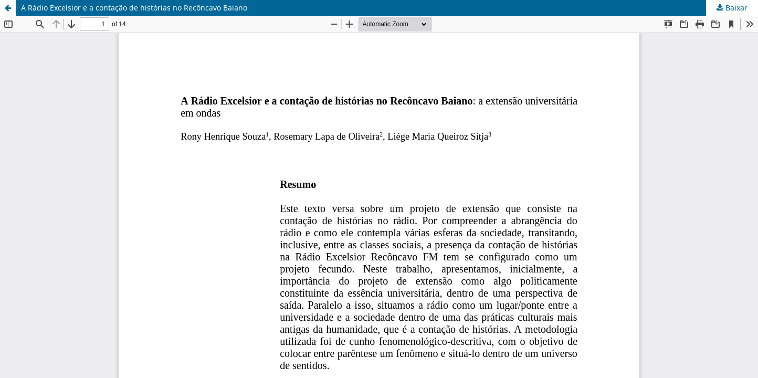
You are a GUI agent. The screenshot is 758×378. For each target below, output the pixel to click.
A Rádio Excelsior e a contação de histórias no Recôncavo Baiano (134, 8)
